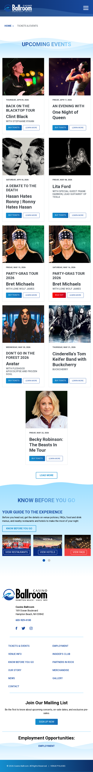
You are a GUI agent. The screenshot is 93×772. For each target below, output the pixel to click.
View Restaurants (16, 552)
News (11, 678)
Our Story (14, 670)
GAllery (57, 678)
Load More (46, 475)
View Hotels (47, 552)
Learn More (31, 127)
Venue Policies (57, 766)
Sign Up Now (46, 721)
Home (9, 26)
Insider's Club (61, 654)
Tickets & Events (19, 646)
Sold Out (59, 295)
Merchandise (60, 670)
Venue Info (15, 654)
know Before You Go (21, 662)
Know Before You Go (19, 528)
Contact (13, 686)
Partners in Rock (63, 662)
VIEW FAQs (79, 552)
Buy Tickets (13, 127)
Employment (60, 646)
